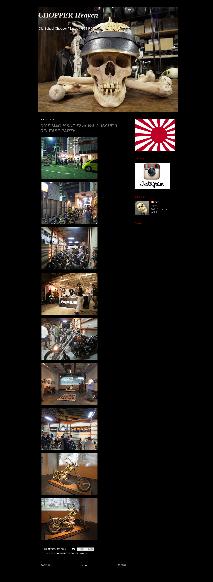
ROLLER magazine (79, 553)
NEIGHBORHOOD (62, 553)
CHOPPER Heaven (68, 15)
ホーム (84, 565)
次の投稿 (45, 565)
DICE (51, 553)
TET (157, 202)
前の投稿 (122, 565)
